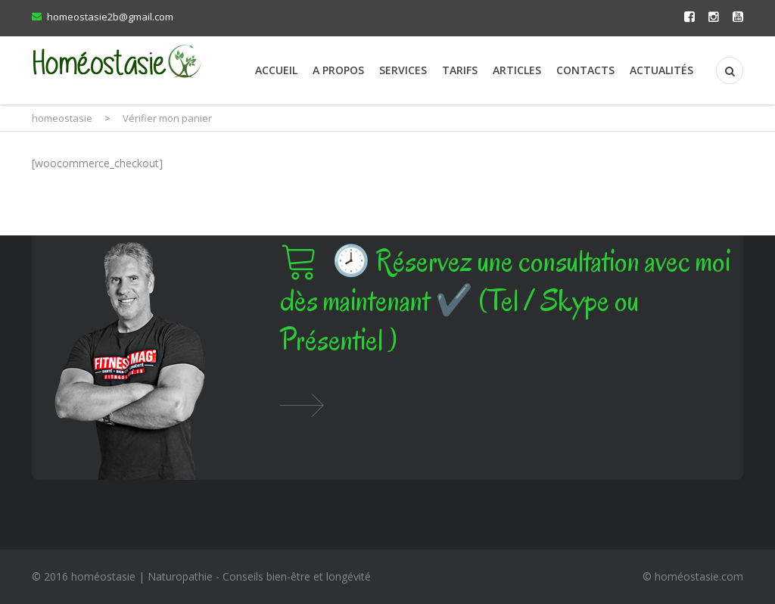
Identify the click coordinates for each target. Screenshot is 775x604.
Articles (517, 70)
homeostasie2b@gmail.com (110, 16)
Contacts (585, 70)
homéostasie (103, 576)
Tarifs (460, 70)
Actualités (661, 70)
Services (403, 70)
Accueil (276, 70)
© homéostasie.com (693, 576)
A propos (338, 70)
